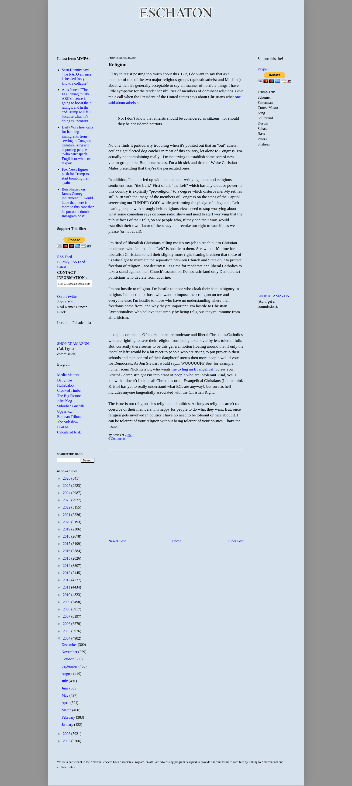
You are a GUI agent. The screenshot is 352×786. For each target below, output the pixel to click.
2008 (67, 609)
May (65, 695)
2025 (67, 486)
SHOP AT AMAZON (73, 344)
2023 (67, 500)
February (69, 717)
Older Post (236, 541)
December (70, 645)
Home (176, 541)
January (68, 725)
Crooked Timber (69, 390)
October (68, 659)
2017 (67, 544)
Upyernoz (64, 411)
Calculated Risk (69, 432)
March (67, 710)
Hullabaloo (65, 385)
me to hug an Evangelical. (193, 369)
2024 (67, 493)
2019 (67, 529)
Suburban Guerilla (71, 406)
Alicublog (64, 401)
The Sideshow (67, 422)
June (65, 688)
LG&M (62, 427)
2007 (67, 616)
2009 (67, 602)
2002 (67, 741)
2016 (67, 551)
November (70, 652)
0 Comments (116, 438)
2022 (67, 507)
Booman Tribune (69, 417)
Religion (117, 64)
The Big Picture (69, 396)
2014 (67, 566)
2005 (67, 631)
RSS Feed (64, 257)
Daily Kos (64, 380)
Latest (61, 267)
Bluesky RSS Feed (71, 262)
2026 (67, 478)
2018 (67, 536)
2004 (67, 638)
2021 (67, 515)
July (65, 681)
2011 (67, 587)
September (70, 666)
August (67, 674)
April (66, 703)
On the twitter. (68, 296)
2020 (67, 522)
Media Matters (68, 375)
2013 (67, 573)
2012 (67, 580)
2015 (67, 558)
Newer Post (117, 541)
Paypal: (263, 69)
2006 (67, 624)
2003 (67, 734)
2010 (67, 595)
